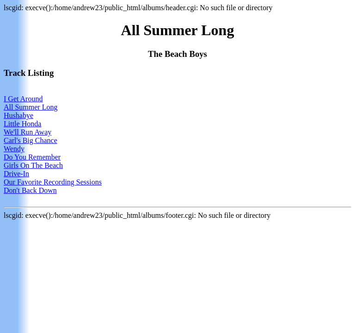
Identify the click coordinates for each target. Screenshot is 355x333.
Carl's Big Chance (30, 140)
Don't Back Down (30, 190)
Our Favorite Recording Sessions (53, 182)
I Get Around (23, 99)
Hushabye (18, 115)
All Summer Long (30, 107)
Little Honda (22, 124)
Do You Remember (32, 157)
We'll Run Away (27, 132)
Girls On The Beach (33, 165)
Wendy (14, 149)
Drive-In (16, 174)
